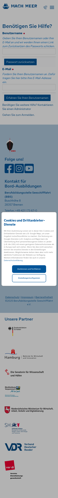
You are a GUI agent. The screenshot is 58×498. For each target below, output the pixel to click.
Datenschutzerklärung (13, 260)
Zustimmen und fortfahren (29, 269)
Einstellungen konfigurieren (29, 278)
